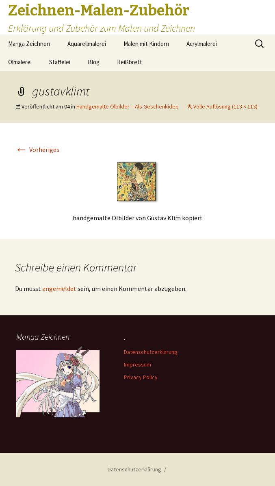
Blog (94, 62)
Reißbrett (129, 62)
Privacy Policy (141, 377)
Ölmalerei (20, 62)
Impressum (137, 364)
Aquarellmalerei (86, 44)
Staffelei (59, 62)
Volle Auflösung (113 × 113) (225, 106)
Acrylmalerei (201, 44)
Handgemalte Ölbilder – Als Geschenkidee (127, 106)
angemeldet (59, 288)
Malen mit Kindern (146, 44)
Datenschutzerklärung (151, 352)
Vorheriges (37, 149)
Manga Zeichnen (29, 44)
